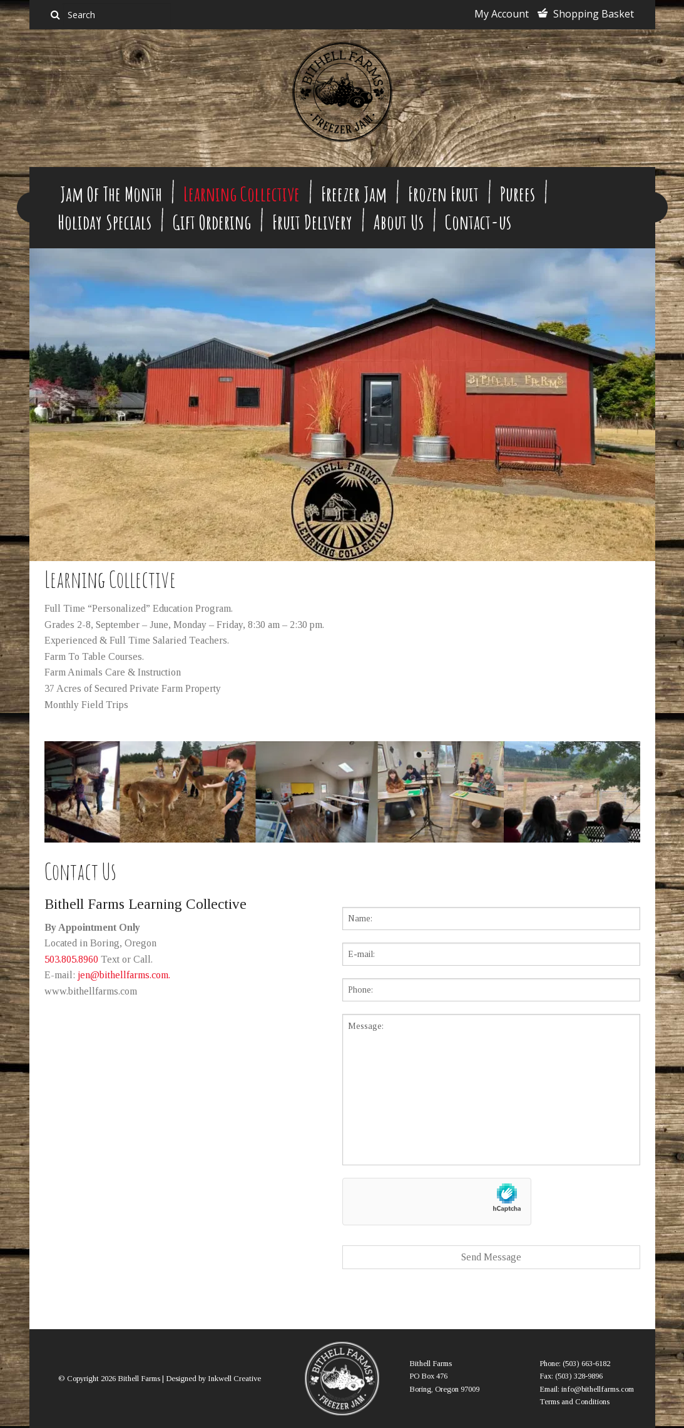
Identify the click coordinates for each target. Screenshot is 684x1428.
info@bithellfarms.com (597, 1389)
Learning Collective (241, 193)
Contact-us (478, 222)
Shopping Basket (593, 14)
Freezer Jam (354, 193)
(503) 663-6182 (586, 1363)
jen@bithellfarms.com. (124, 975)
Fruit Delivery (312, 222)
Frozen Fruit (443, 193)
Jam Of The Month (111, 193)
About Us (399, 222)
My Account (501, 14)
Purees (517, 193)
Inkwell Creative (234, 1378)
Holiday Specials (104, 222)
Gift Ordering (212, 222)
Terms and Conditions (574, 1401)
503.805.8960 (71, 959)
